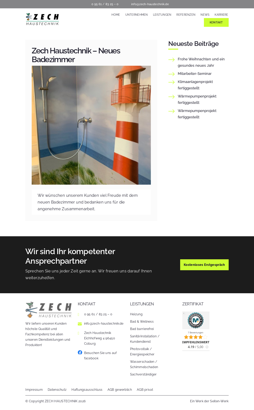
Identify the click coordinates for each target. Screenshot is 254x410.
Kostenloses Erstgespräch (204, 265)
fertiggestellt (195, 85)
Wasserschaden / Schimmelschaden (144, 364)
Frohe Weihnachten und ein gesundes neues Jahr (201, 62)
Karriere (221, 14)
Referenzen (185, 14)
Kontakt (216, 22)
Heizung (136, 314)
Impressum (34, 390)
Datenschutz (57, 390)
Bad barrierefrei (142, 329)
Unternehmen (136, 14)
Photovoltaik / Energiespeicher (142, 351)
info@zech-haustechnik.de (150, 4)
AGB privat (145, 390)
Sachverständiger (143, 374)
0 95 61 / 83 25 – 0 (105, 4)
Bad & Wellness (142, 321)
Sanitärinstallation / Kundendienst (145, 338)
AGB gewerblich (119, 390)
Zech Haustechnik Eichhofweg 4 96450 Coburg (99, 338)
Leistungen (162, 14)
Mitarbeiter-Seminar (195, 73)
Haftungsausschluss (86, 390)
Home (115, 14)
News (205, 14)
